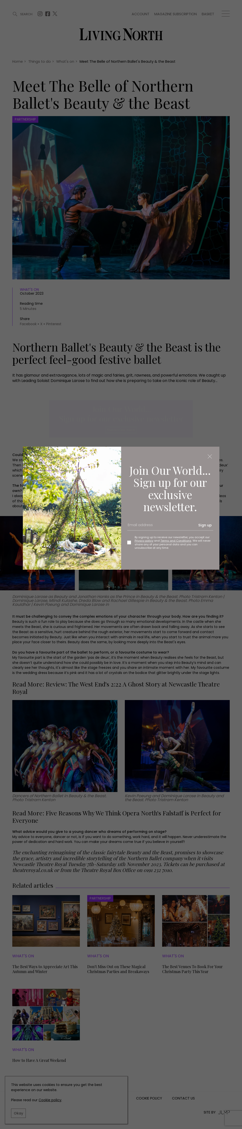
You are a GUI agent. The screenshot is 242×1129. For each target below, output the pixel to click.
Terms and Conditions (175, 541)
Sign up (205, 525)
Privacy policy (144, 541)
